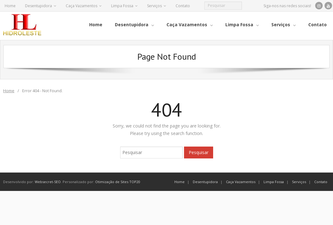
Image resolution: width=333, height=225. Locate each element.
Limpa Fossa (122, 5)
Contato (183, 5)
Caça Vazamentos (81, 5)
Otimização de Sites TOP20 (117, 179)
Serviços (154, 5)
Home (10, 5)
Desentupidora (38, 5)
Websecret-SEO (48, 179)
